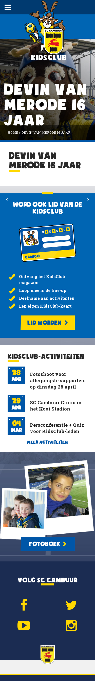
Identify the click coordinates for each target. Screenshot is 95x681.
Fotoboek (48, 544)
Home (13, 132)
